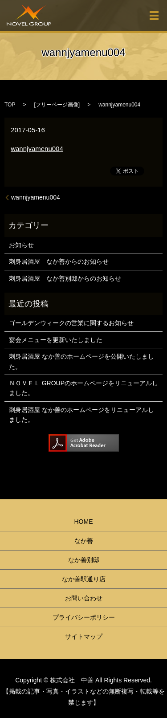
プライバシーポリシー (84, 617)
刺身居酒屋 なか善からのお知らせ (59, 261)
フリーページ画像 (57, 105)
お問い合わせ (83, 598)
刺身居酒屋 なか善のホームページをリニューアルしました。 (81, 414)
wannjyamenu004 (37, 148)
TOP (9, 105)
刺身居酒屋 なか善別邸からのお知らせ (65, 278)
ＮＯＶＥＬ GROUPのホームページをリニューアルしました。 (83, 387)
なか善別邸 (83, 559)
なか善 (83, 540)
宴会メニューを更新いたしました (55, 339)
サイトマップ (83, 636)
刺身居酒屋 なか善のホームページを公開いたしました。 (81, 361)
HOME (83, 521)
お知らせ (21, 245)
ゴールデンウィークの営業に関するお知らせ (71, 322)
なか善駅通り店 (84, 579)
